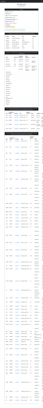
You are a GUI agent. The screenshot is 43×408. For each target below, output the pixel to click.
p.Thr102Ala (17, 344)
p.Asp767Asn (17, 249)
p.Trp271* (17, 341)
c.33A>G (16, 312)
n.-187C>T (17, 290)
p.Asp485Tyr (17, 220)
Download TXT (15, 29)
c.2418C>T (17, 360)
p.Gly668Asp (17, 159)
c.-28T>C (16, 268)
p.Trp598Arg (17, 255)
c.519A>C (16, 203)
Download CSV (8, 29)
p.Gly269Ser (17, 331)
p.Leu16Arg (17, 400)
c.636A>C (16, 297)
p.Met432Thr (17, 301)
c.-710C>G (17, 261)
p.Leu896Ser (17, 321)
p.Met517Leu (17, 348)
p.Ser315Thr (16, 117)
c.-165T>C (17, 265)
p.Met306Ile (16, 128)
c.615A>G (17, 397)
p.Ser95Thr (17, 147)
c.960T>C (16, 179)
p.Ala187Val (17, 188)
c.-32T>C (16, 339)
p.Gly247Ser (17, 153)
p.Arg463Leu (17, 315)
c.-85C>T (16, 318)
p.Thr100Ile (16, 124)
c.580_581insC (17, 280)
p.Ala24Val (17, 306)
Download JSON (22, 29)
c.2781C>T (17, 363)
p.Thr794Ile (17, 242)
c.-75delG (17, 382)
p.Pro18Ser (17, 354)
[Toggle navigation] (41, 1)
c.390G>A (17, 207)
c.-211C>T (17, 391)
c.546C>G (17, 165)
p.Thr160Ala (16, 120)
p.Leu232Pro (17, 309)
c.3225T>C (17, 217)
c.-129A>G (17, 324)
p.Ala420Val (17, 333)
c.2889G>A (17, 227)
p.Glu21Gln (17, 140)
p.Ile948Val (17, 235)
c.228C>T (16, 366)
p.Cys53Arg (17, 373)
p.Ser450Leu (16, 115)
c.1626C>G (17, 223)
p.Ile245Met (17, 194)
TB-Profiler (3, 1)
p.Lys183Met (17, 171)
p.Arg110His (17, 211)
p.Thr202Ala (17, 336)
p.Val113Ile (17, 214)
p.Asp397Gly (17, 370)
